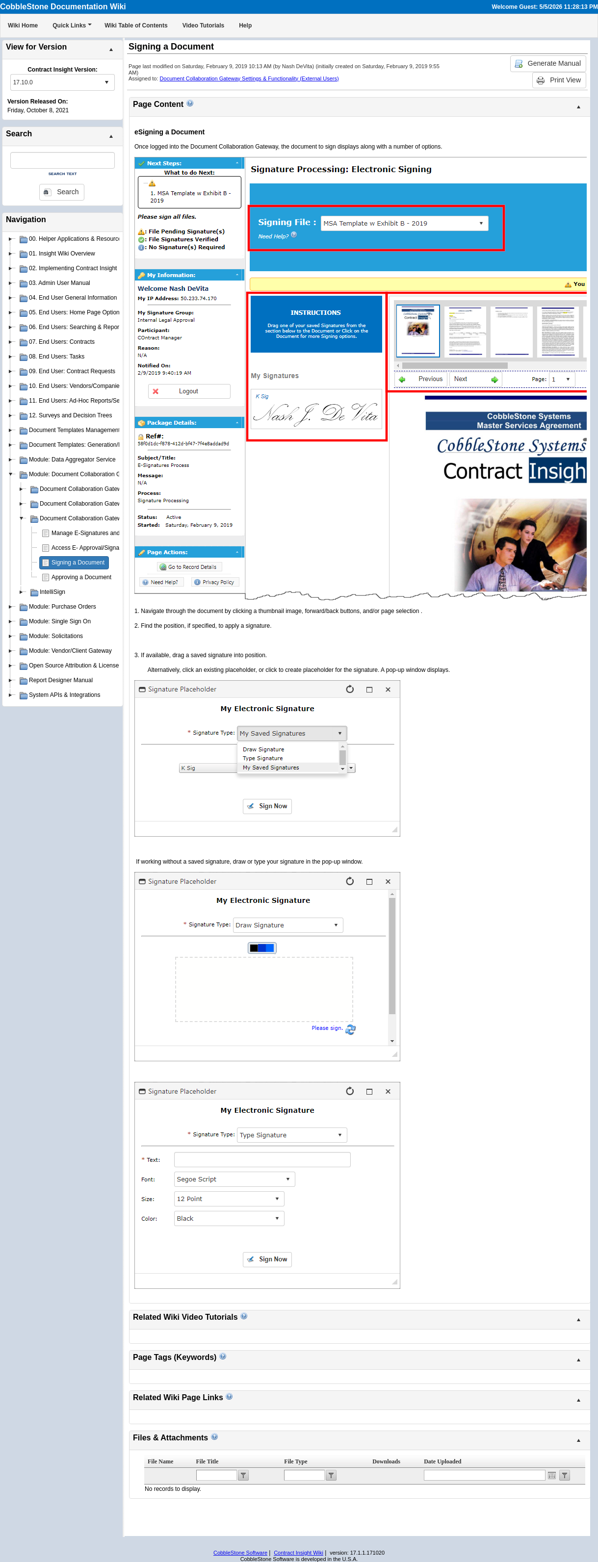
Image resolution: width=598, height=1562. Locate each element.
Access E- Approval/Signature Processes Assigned (118, 547)
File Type (295, 1461)
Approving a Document (81, 577)
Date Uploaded (442, 1461)
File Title (207, 1461)
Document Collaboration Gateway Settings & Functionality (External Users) (249, 78)
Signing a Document (78, 562)
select (106, 82)
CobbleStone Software (240, 1553)
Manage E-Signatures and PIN (91, 533)
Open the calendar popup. (551, 1475)
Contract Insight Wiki (298, 1553)
